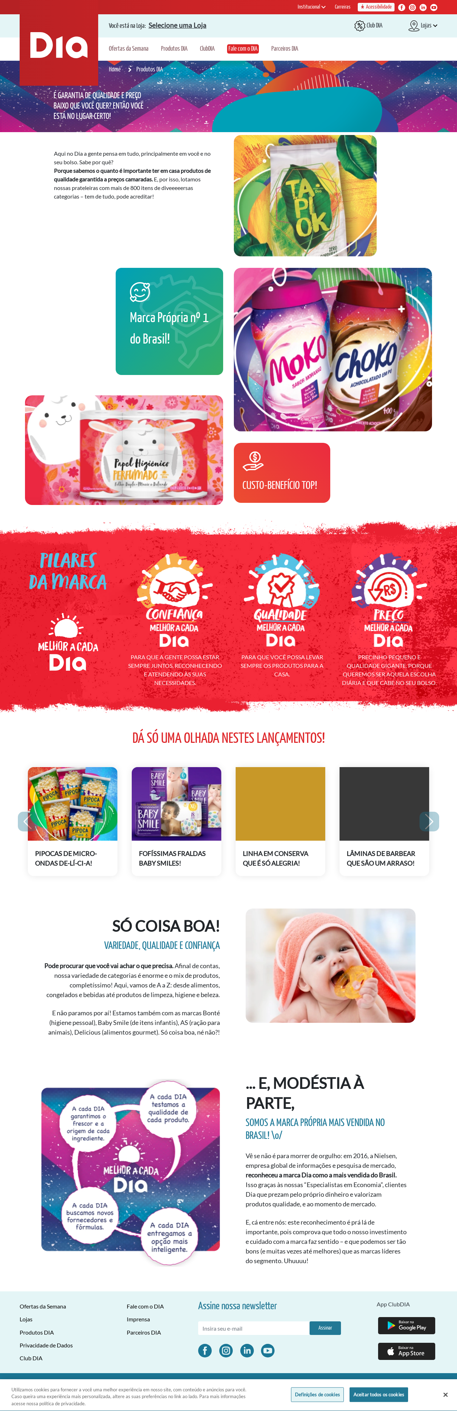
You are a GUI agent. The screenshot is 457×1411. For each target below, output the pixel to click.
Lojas (26, 1319)
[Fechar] (445, 1398)
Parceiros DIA (284, 49)
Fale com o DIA (242, 49)
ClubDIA (207, 49)
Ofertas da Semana (129, 49)
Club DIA (31, 1358)
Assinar (325, 1328)
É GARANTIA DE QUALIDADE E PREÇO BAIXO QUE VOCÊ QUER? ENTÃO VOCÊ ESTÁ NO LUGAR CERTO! (99, 106)
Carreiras (343, 7)
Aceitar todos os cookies (378, 1398)
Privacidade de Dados (46, 1345)
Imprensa (138, 1319)
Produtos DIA (174, 49)
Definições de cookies (317, 1398)
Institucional (312, 7)
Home (115, 69)
